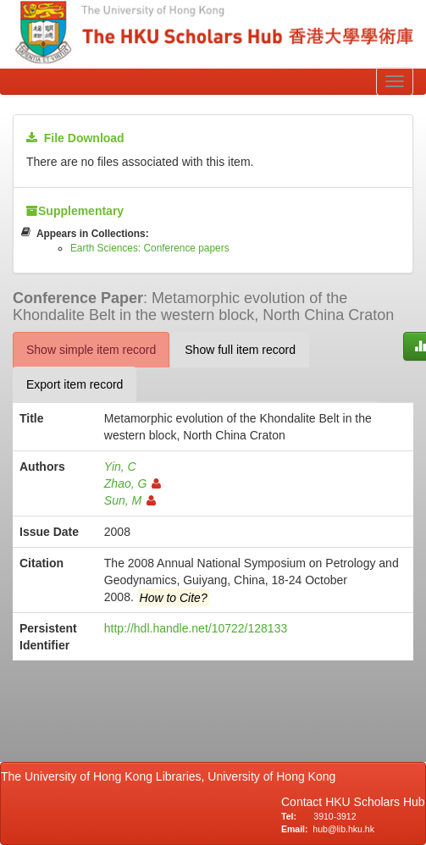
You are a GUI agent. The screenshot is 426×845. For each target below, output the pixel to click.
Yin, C (120, 466)
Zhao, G (133, 483)
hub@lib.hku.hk (343, 829)
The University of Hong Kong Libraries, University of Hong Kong (171, 776)
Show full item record (240, 349)
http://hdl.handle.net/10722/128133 (195, 628)
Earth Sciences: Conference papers (150, 248)
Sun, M (130, 500)
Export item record (74, 384)
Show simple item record (91, 349)
